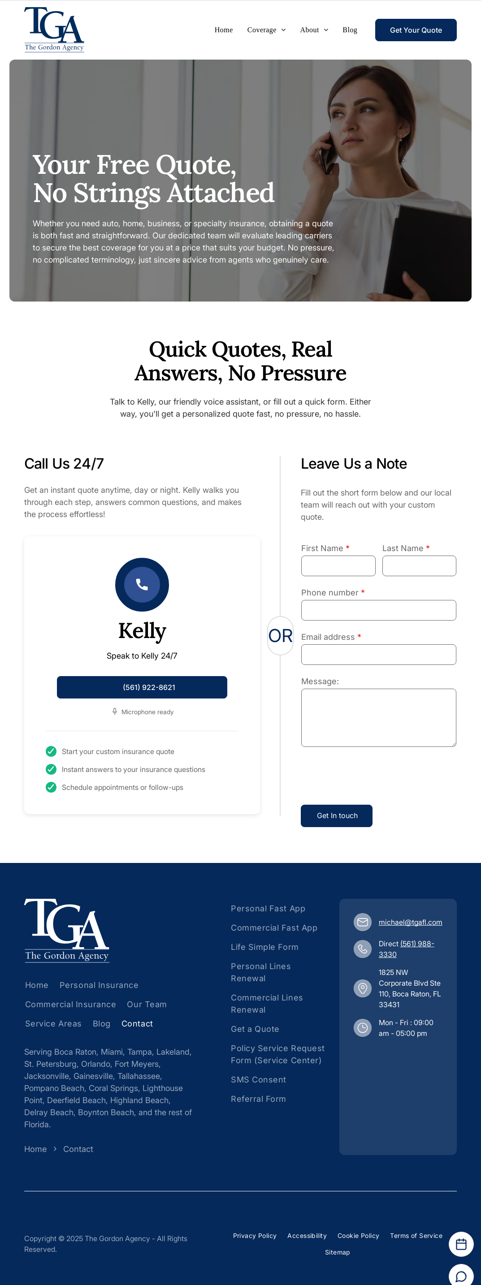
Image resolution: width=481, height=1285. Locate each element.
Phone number (330, 592)
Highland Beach (139, 1100)
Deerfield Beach (76, 1100)
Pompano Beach (54, 1088)
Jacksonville (46, 1076)
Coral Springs (113, 1088)
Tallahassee (138, 1076)
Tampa (139, 1051)
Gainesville (93, 1076)
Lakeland (173, 1051)
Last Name (403, 548)
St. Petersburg (50, 1064)
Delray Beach (49, 1112)
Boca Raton (75, 1051)
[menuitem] (224, 30)
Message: (320, 681)
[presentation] (369, 777)
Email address (328, 637)
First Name (322, 548)
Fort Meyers (137, 1064)
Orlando (95, 1064)
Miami (112, 1051)
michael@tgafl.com (410, 922)
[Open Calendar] (461, 1244)
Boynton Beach (106, 1112)
